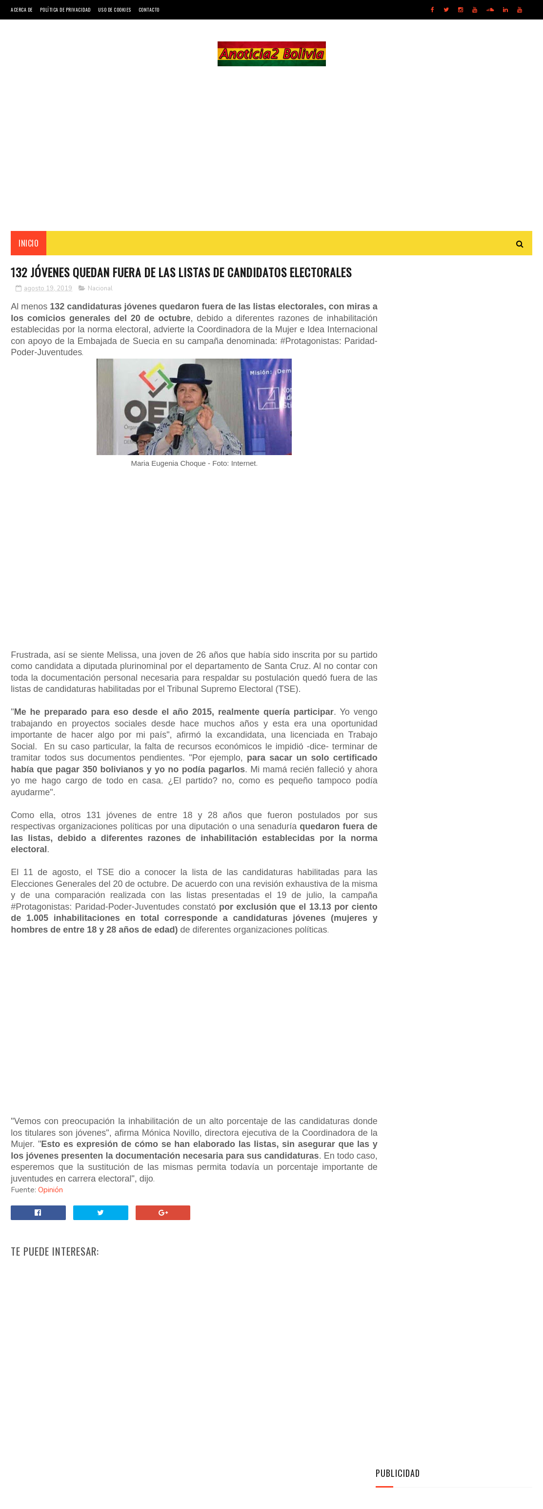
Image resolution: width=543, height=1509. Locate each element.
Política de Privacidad (65, 9)
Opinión (50, 1232)
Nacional (100, 308)
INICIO (29, 244)
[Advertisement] (271, 149)
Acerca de (22, 9)
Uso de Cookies (114, 9)
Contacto (149, 9)
